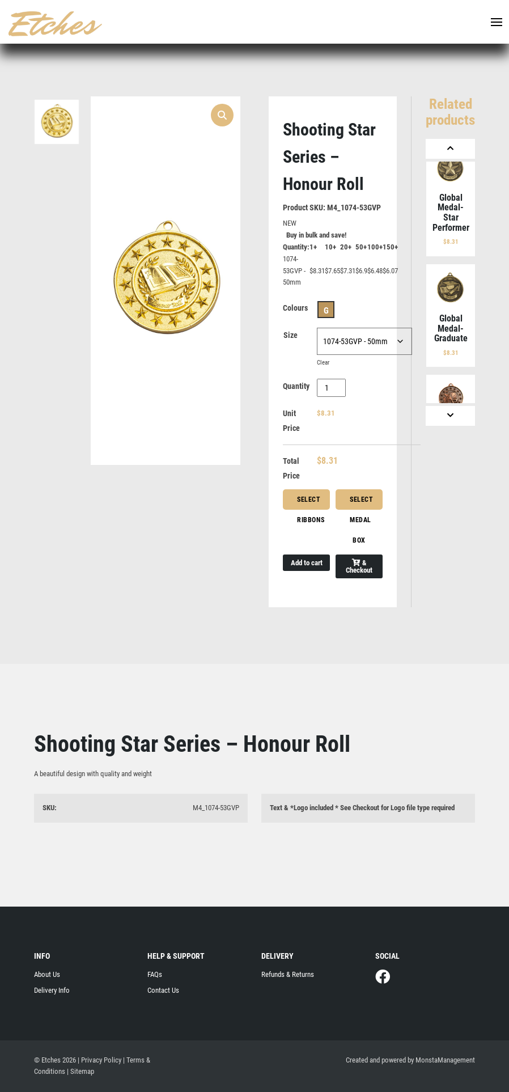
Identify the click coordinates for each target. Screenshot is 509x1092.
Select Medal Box (362, 503)
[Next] (450, 416)
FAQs (154, 974)
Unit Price (291, 421)
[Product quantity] (331, 388)
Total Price (291, 468)
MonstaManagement (445, 1060)
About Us (47, 974)
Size (290, 335)
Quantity (296, 386)
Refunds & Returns (287, 974)
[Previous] (450, 149)
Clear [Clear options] (323, 362)
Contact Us (163, 990)
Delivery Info (52, 990)
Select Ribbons (310, 503)
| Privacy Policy (99, 1060)
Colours (295, 307)
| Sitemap (80, 1071)
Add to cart (307, 562)
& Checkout (359, 566)
